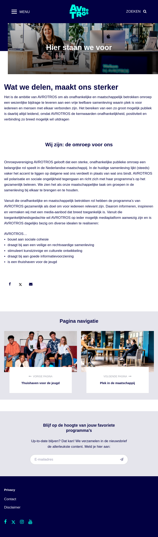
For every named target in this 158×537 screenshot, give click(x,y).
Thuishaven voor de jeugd (40, 362)
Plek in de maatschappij (117, 362)
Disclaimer (12, 507)
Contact (10, 499)
